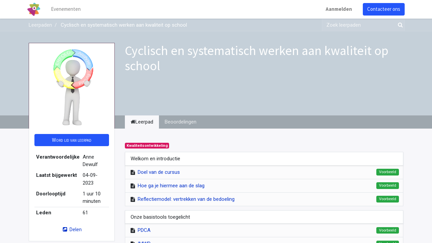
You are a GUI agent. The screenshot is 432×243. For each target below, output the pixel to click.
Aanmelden (337, 9)
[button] (71, 140)
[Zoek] (399, 25)
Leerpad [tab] (142, 122)
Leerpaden (40, 25)
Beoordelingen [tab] (180, 122)
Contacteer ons (382, 9)
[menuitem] (67, 9)
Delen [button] (72, 229)
